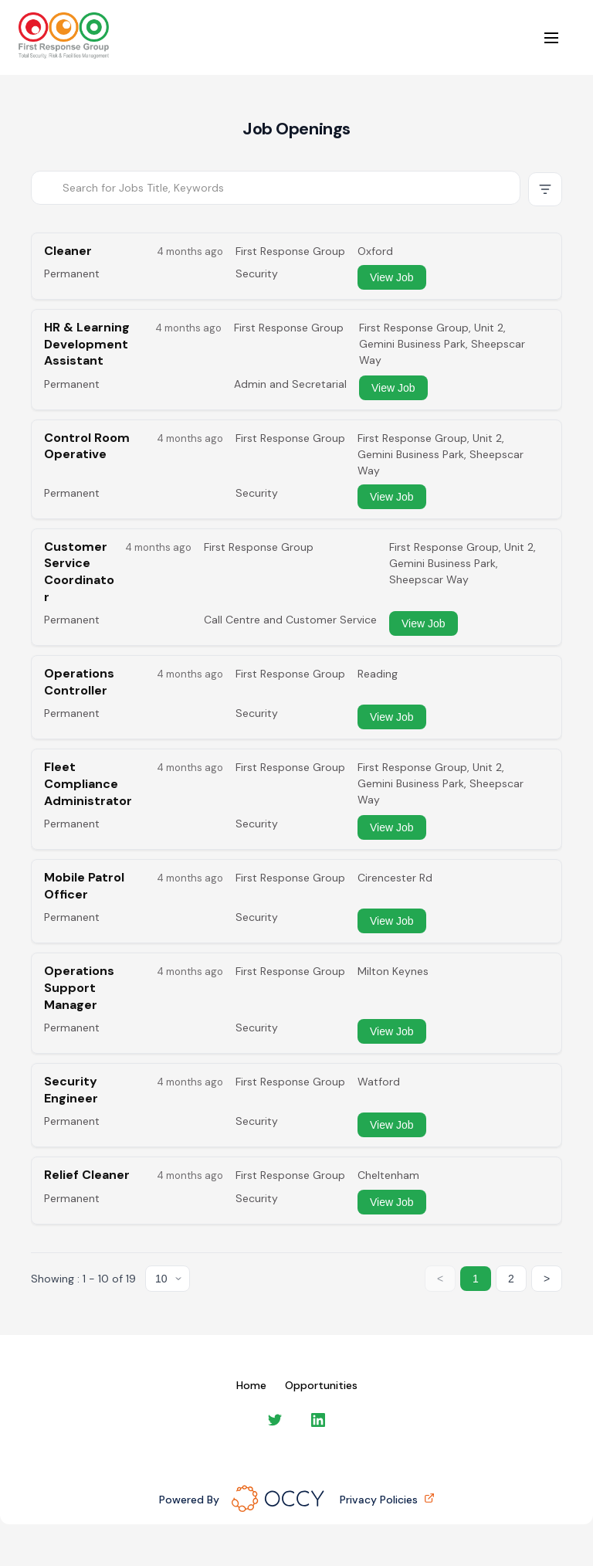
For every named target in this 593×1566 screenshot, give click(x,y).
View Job (392, 277)
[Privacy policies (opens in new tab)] (428, 1500)
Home (251, 1385)
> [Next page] (547, 1278)
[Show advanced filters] (545, 189)
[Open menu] (551, 38)
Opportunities (321, 1385)
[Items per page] (167, 1278)
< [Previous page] (440, 1278)
